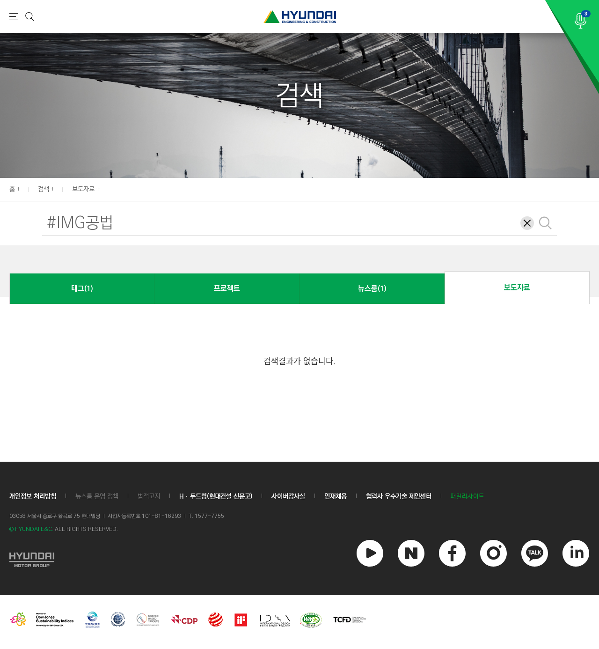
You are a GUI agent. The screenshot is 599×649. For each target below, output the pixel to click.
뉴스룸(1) (372, 289)
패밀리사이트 (467, 497)
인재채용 (335, 496)
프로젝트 (227, 289)
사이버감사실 (288, 496)
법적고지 (149, 496)
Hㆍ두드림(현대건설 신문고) (215, 496)
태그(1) (82, 289)
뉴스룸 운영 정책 (96, 496)
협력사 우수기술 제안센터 (398, 496)
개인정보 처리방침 (32, 496)
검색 (43, 189)
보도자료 (83, 189)
